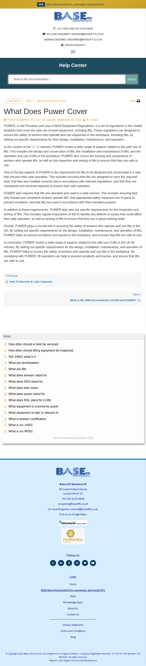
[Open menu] (73, 52)
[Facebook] (69, 563)
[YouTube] (93, 563)
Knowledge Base (73, 602)
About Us (73, 608)
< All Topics (13, 100)
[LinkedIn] (61, 563)
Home (73, 584)
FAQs (73, 596)
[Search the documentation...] (66, 79)
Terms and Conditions (73, 630)
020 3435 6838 (75, 498)
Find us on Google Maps (73, 514)
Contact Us (73, 614)
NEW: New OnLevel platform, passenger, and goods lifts (73, 590)
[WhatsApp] (53, 563)
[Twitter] (85, 563)
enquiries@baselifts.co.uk (73, 503)
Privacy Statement (73, 624)
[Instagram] (77, 563)
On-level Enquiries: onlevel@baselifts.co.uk (73, 509)
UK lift (35, 147)
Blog (73, 637)
